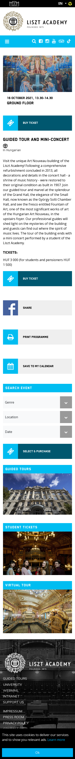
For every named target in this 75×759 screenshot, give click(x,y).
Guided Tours (15, 678)
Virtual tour (18, 585)
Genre (9, 402)
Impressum (12, 711)
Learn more (56, 739)
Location (11, 417)
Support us (13, 702)
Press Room (13, 717)
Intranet (11, 696)
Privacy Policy (16, 723)
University (12, 685)
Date (8, 432)
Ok (37, 752)
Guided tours (18, 469)
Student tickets (21, 527)
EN (60, 3)
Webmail (11, 690)
